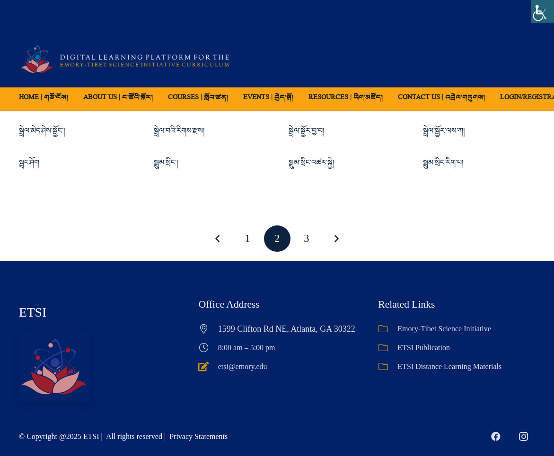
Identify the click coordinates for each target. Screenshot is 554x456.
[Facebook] (496, 436)
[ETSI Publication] (387, 348)
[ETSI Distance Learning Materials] (387, 366)
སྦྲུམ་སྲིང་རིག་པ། (443, 162)
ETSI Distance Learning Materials (449, 366)
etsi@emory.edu (242, 366)
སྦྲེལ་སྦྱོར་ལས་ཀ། (444, 131)
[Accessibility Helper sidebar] (542, 11)
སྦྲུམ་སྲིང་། (166, 162)
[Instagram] (523, 436)
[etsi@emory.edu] (208, 366)
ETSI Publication (423, 348)
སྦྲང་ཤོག (29, 162)
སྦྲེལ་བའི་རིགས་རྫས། (179, 131)
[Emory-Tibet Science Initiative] (387, 329)
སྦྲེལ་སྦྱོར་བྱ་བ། (307, 131)
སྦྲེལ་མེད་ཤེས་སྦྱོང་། (42, 131)
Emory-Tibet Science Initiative (444, 329)
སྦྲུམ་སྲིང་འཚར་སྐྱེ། (311, 162)
